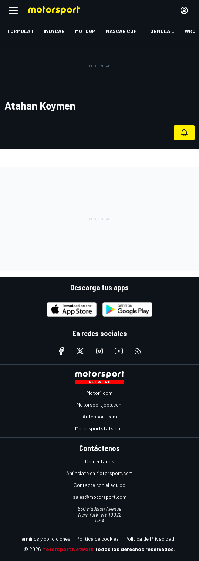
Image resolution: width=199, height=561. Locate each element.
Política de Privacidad (149, 538)
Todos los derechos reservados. (135, 549)
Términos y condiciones (44, 538)
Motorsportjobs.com (100, 404)
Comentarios (99, 461)
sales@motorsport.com (100, 497)
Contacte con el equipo (99, 485)
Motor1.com (99, 393)
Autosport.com (99, 416)
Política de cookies (97, 538)
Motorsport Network (68, 549)
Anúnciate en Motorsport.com (99, 473)
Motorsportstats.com (99, 428)
